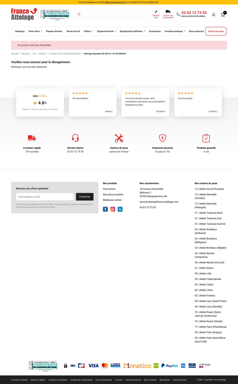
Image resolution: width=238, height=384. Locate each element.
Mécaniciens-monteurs (116, 2)
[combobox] (111, 14)
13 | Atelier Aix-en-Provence (209, 188)
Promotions (109, 188)
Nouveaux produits (113, 194)
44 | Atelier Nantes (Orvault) (209, 262)
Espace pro (156, 16)
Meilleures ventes (112, 200)
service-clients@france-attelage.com (159, 201)
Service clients (75, 147)
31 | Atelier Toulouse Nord (208, 212)
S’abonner (84, 196)
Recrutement (165, 380)
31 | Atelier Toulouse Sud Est (210, 223)
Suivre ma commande (168, 16)
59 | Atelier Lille (203, 273)
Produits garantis (206, 147)
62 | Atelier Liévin (204, 290)
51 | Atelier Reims (204, 268)
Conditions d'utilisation (57, 380)
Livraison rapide (32, 147)
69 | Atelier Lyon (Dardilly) (208, 306)
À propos (119, 380)
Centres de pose (119, 147)
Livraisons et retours (19, 380)
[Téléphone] (192, 14)
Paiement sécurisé (162, 147)
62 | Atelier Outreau (205, 295)
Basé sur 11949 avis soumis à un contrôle (40, 109)
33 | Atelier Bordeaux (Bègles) (210, 247)
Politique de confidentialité (82, 380)
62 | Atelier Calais (204, 284)
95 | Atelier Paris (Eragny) (208, 332)
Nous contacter (150, 380)
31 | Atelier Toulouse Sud (208, 218)
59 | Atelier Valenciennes (208, 279)
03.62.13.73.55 (148, 207)
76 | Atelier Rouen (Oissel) (208, 321)
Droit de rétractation (104, 380)
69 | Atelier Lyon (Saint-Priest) (211, 301)
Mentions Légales (38, 380)
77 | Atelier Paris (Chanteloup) (211, 326)
